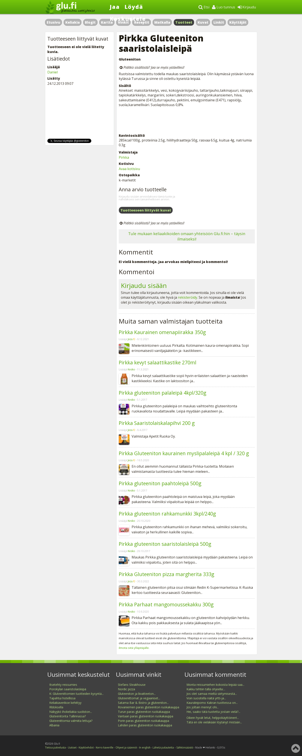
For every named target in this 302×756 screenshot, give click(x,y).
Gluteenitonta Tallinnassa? (67, 716)
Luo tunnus (223, 7)
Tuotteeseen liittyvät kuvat (145, 210)
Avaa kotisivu (129, 168)
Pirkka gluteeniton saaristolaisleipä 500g (165, 543)
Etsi (203, 7)
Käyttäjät (237, 22)
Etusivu (53, 22)
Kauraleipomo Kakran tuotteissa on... (212, 703)
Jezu (130, 339)
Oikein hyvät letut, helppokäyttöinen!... (212, 718)
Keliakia (72, 22)
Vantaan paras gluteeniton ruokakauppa (145, 716)
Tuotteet (183, 22)
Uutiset (72, 747)
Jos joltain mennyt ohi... (202, 707)
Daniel (52, 72)
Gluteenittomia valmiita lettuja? (70, 721)
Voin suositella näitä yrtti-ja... (206, 698)
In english (144, 747)
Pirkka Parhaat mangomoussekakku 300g (166, 604)
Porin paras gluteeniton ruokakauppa (143, 721)
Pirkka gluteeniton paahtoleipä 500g (160, 483)
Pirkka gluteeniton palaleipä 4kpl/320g (162, 392)
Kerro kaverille (104, 747)
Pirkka (124, 157)
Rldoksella (56, 707)
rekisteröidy (187, 297)
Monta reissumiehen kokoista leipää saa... (215, 685)
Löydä (134, 6)
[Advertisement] (187, 120)
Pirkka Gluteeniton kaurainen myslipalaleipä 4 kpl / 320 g (184, 453)
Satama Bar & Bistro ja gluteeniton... (143, 703)
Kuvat (203, 22)
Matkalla (162, 22)
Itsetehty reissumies (63, 685)
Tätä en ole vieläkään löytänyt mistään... (214, 722)
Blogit (90, 22)
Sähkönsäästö (184, 747)
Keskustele (128, 18)
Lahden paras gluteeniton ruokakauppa (145, 725)
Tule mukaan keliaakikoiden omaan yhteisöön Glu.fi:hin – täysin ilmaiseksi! (186, 236)
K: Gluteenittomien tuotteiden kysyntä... (76, 694)
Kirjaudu (247, 7)
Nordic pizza (126, 689)
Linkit (218, 22)
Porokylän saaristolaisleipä (67, 689)
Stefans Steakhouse (132, 685)
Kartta (107, 22)
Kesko (131, 369)
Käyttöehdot (86, 747)
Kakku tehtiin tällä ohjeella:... (205, 689)
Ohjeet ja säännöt (126, 747)
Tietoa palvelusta (55, 747)
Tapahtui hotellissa (62, 698)
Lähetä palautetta (163, 747)
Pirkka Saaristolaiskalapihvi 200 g (157, 423)
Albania (54, 725)
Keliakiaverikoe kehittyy (65, 703)
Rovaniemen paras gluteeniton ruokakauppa (148, 707)
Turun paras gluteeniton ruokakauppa (144, 712)
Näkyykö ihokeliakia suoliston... (70, 712)
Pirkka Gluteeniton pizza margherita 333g (166, 574)
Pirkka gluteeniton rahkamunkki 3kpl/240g (167, 513)
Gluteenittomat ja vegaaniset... (139, 698)
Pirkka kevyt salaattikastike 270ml (157, 362)
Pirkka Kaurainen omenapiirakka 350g (162, 332)
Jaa (115, 6)
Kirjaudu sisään (144, 285)
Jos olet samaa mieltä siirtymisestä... (211, 694)
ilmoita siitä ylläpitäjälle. (134, 648)
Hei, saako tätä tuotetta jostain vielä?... (213, 712)
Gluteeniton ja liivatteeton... (137, 694)
